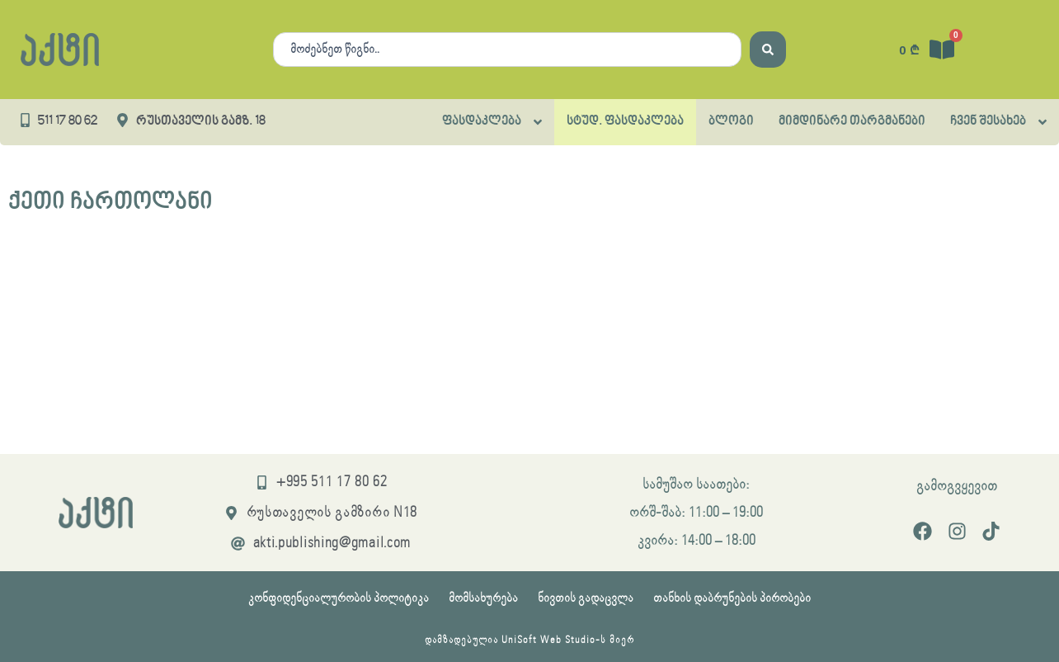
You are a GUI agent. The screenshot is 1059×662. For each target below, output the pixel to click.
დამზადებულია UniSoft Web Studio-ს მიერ (529, 640)
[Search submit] (768, 49)
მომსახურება (483, 598)
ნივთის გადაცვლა (585, 598)
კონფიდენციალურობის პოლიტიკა (338, 598)
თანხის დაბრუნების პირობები (732, 598)
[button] (492, 122)
